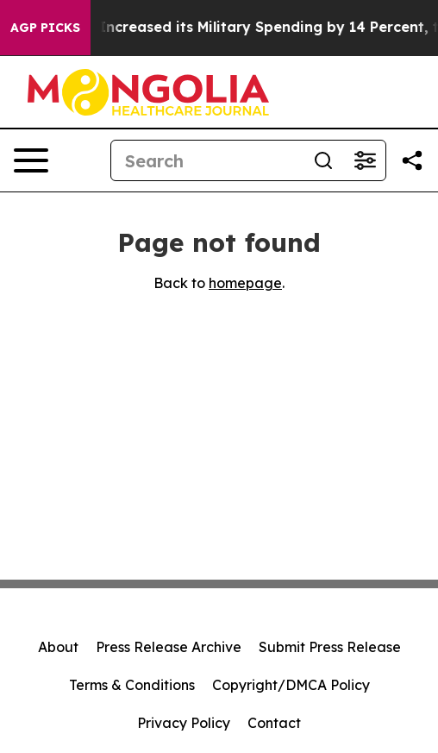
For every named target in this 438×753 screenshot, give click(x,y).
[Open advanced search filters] (364, 160)
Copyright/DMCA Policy (291, 684)
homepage (245, 283)
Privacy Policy (183, 722)
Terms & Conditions (132, 684)
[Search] (207, 160)
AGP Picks (45, 27)
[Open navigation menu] (31, 160)
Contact (274, 722)
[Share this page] (412, 160)
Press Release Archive (168, 647)
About (58, 647)
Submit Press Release (330, 647)
